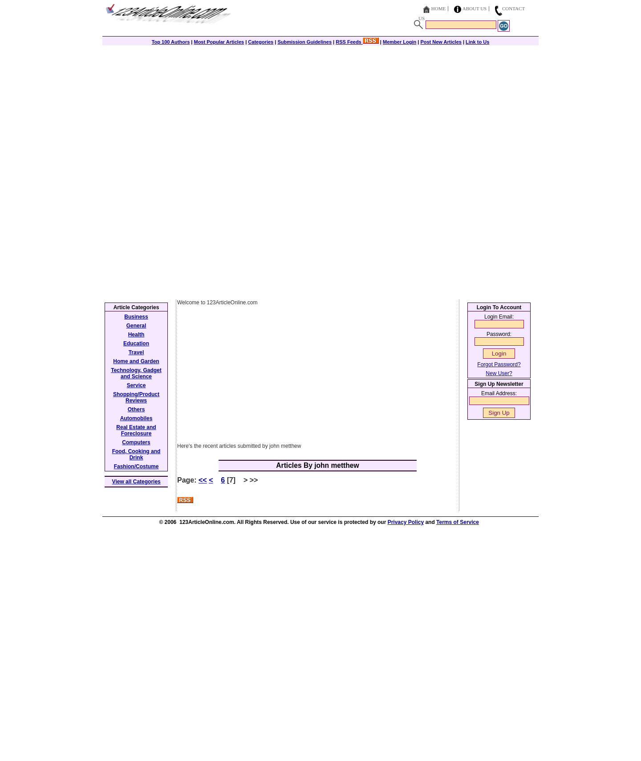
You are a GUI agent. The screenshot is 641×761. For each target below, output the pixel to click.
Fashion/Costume (136, 466)
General (136, 326)
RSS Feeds (357, 42)
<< (203, 480)
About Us (474, 8)
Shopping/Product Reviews (136, 397)
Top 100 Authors (171, 42)
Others (136, 409)
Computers (136, 442)
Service (136, 385)
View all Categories (136, 482)
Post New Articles (441, 42)
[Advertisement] (320, 107)
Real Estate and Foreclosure (136, 430)
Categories (260, 42)
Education (136, 343)
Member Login (399, 42)
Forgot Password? (498, 364)
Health (136, 334)
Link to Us (477, 42)
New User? (499, 373)
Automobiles (136, 418)
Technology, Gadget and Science (136, 373)
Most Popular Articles (219, 42)
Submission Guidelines (304, 42)
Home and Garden (136, 361)
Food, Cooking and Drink (136, 454)
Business (136, 317)
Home (438, 8)
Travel (136, 352)
